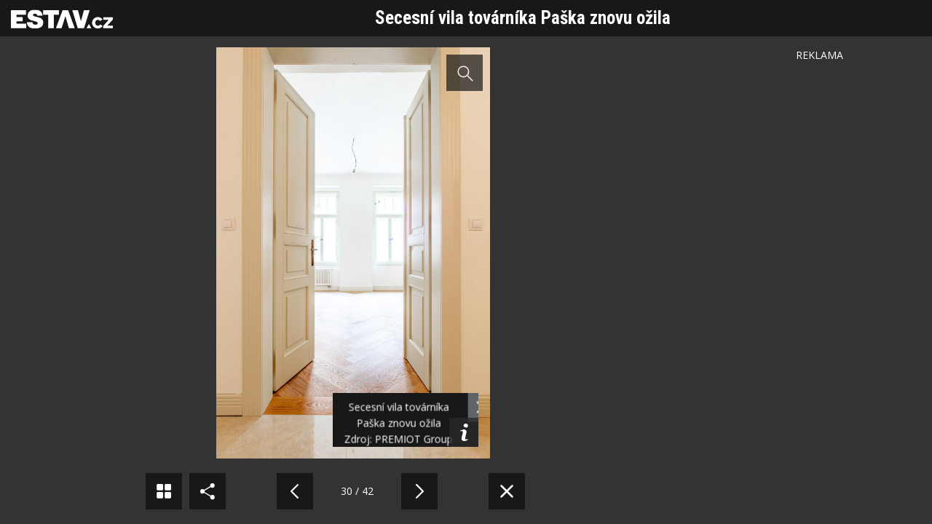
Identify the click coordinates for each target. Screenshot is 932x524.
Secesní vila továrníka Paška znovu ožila (523, 17)
